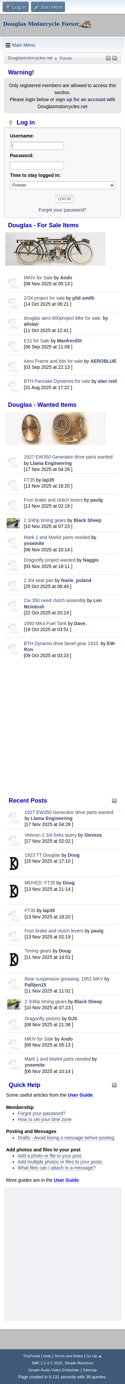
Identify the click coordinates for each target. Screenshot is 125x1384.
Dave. (80, 623)
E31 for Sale (37, 340)
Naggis (91, 560)
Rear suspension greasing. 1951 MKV (65, 979)
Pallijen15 (35, 985)
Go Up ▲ (94, 1356)
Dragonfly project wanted (50, 560)
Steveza (93, 835)
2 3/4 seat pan (39, 580)
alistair (31, 324)
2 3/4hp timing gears (45, 520)
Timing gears (39, 950)
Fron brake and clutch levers (53, 500)
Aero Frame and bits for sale (53, 361)
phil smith (83, 298)
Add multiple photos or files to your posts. (60, 1161)
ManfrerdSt (69, 340)
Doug (74, 855)
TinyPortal (31, 1356)
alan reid (107, 381)
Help (47, 1356)
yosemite (34, 543)
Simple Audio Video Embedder (53, 1370)
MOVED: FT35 (40, 882)
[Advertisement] (62, 727)
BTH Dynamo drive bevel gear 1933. (61, 643)
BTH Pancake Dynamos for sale (57, 381)
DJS (72, 1018)
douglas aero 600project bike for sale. (63, 318)
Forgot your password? (41, 1113)
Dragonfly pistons (43, 1018)
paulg (96, 500)
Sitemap (90, 1370)
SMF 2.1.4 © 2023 (47, 1363)
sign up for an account (81, 99)
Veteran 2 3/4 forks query (51, 835)
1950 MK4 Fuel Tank (45, 623)
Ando (66, 277)
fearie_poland (76, 580)
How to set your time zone (45, 1119)
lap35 (48, 480)
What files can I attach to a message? (56, 1167)
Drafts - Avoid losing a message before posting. (66, 1137)
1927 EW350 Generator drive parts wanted (68, 457)
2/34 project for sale (44, 298)
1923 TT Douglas (42, 855)
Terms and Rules (69, 1356)
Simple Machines (79, 1363)
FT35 (29, 480)
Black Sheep (87, 520)
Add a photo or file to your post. (50, 1155)
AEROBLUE (103, 361)
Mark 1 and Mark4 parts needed (57, 537)
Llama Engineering (51, 463)
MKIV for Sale (38, 277)
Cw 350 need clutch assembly (55, 600)
